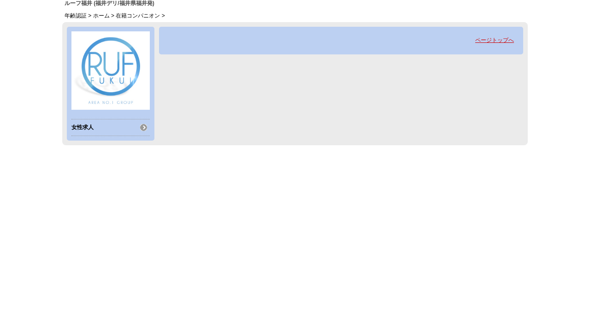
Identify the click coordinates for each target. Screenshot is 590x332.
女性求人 (82, 127)
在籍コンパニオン (138, 15)
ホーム (101, 15)
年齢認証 (76, 15)
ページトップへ (494, 40)
